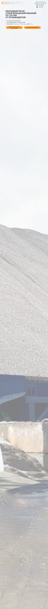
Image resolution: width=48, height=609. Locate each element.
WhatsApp (44, 3)
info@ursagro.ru (41, 5)
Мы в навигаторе (41, 4)
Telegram (38, 3)
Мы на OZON (41, 7)
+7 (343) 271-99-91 (41, 1)
